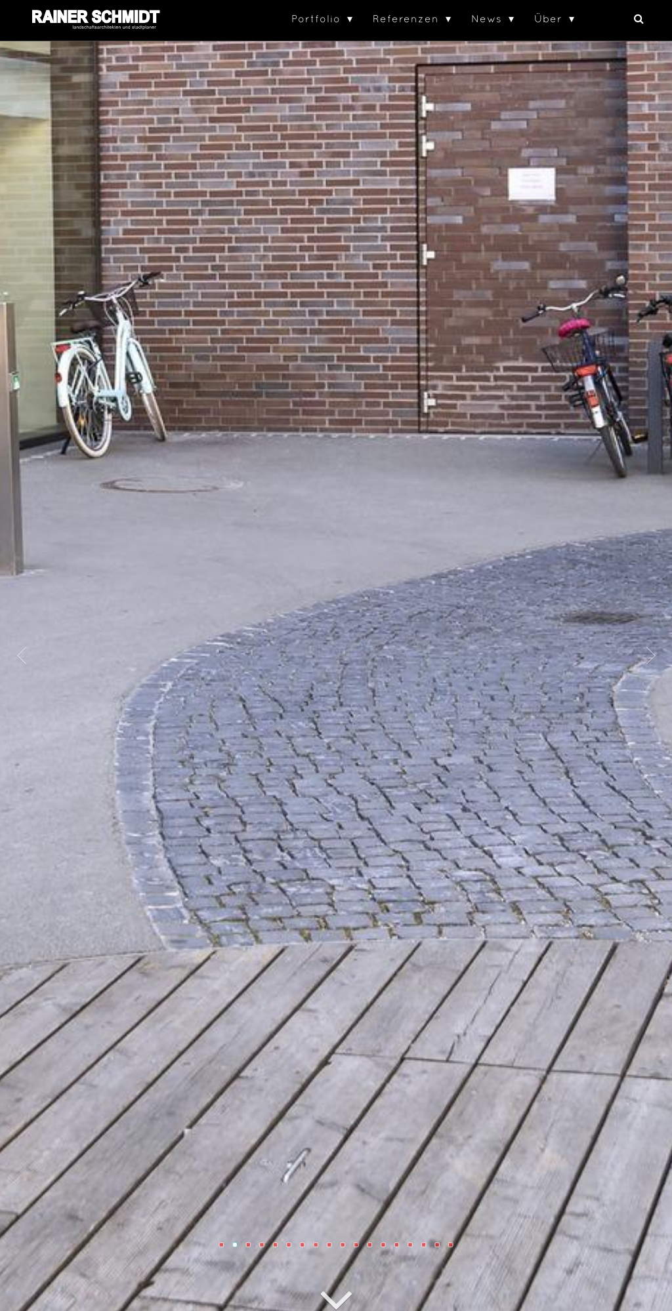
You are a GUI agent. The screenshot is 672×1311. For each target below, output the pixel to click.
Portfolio (316, 18)
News (486, 18)
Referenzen (406, 18)
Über (548, 18)
